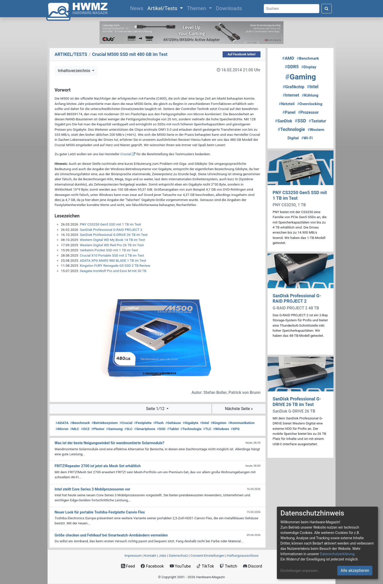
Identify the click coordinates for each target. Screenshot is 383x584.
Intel (204, 423)
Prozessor (308, 112)
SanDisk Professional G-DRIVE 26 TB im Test (114, 235)
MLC (74, 429)
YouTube (180, 566)
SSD (161, 429)
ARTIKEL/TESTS (71, 54)
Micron (62, 429)
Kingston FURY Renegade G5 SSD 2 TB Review (115, 265)
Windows (221, 429)
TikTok (205, 566)
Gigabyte (190, 423)
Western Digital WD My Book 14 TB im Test (112, 240)
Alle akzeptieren (355, 570)
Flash (158, 423)
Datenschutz (178, 555)
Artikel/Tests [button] (163, 8)
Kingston (218, 423)
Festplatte (143, 423)
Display (308, 67)
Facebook (152, 566)
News (137, 7)
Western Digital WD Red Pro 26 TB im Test (112, 245)
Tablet (173, 429)
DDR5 (292, 66)
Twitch (228, 566)
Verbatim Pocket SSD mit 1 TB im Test (109, 250)
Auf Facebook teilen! (242, 54)
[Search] (291, 8)
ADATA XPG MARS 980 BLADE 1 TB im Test (113, 260)
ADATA (62, 423)
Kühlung (310, 95)
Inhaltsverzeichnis (74, 70)
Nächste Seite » (239, 408)
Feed (128, 566)
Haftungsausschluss (242, 555)
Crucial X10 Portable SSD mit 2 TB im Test (112, 255)
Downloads (229, 8)
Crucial (125, 154)
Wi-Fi (307, 138)
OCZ (85, 429)
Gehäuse (173, 423)
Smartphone (144, 429)
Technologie (190, 429)
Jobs (162, 555)
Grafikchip (293, 86)
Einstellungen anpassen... (300, 571)
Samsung (114, 429)
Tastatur (317, 121)
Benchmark (80, 423)
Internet (291, 95)
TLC (207, 429)
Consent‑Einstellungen (207, 555)
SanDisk (283, 121)
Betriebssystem (104, 423)
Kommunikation (241, 423)
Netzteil (287, 104)
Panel (289, 112)
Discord (252, 566)
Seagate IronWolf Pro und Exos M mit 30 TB (113, 271)
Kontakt (150, 555)
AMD (288, 58)
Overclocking (309, 104)
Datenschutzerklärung (337, 554)
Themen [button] (197, 8)
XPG (235, 429)
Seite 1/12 (155, 408)
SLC (128, 429)
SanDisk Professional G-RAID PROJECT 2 (111, 230)
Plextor (97, 429)
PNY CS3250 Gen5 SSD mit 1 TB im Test (110, 224)
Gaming (300, 76)
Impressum (133, 555)
